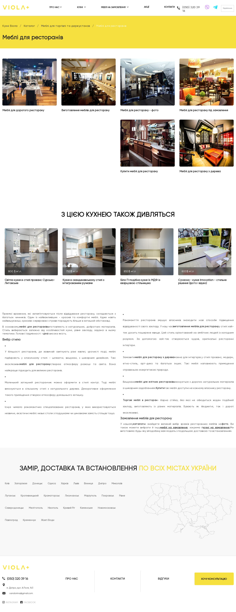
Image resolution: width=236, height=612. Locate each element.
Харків (64, 483)
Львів (76, 483)
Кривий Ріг (69, 507)
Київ (7, 483)
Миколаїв (117, 483)
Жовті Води (47, 520)
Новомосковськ (107, 507)
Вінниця (88, 483)
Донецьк (37, 483)
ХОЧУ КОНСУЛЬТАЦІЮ (214, 578)
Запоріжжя (20, 483)
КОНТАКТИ (169, 7)
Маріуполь (90, 495)
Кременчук (29, 520)
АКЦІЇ (146, 7)
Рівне (122, 495)
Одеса (52, 483)
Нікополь (53, 507)
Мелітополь (36, 507)
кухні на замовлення (216, 427)
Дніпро (102, 483)
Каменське (86, 507)
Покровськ (108, 495)
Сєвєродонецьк (14, 507)
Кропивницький (30, 495)
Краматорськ (52, 495)
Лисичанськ (72, 495)
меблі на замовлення (174, 427)
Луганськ (10, 495)
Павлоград (11, 520)
